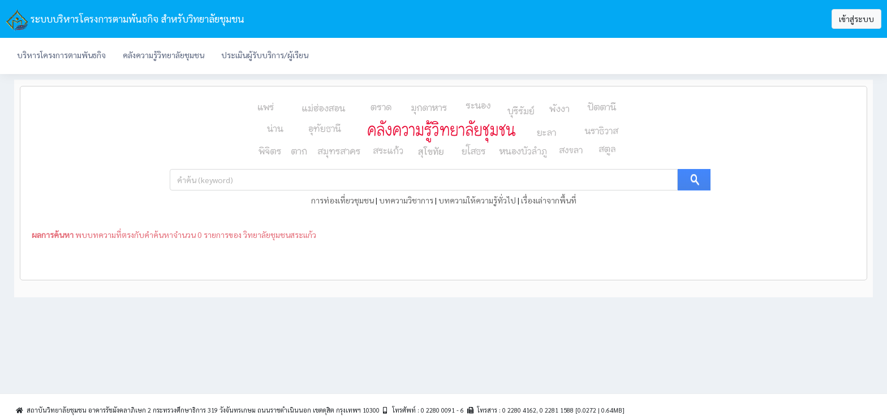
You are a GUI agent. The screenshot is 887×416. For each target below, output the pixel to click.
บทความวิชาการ (406, 200)
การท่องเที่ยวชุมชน (342, 200)
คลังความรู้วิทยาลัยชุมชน (163, 55)
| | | (443, 200)
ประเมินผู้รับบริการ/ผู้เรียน (264, 55)
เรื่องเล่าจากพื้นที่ (548, 200)
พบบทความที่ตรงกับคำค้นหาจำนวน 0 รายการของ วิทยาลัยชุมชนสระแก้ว (174, 234)
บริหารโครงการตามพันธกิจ (61, 55)
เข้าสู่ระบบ (856, 19)
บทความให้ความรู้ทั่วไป (477, 200)
